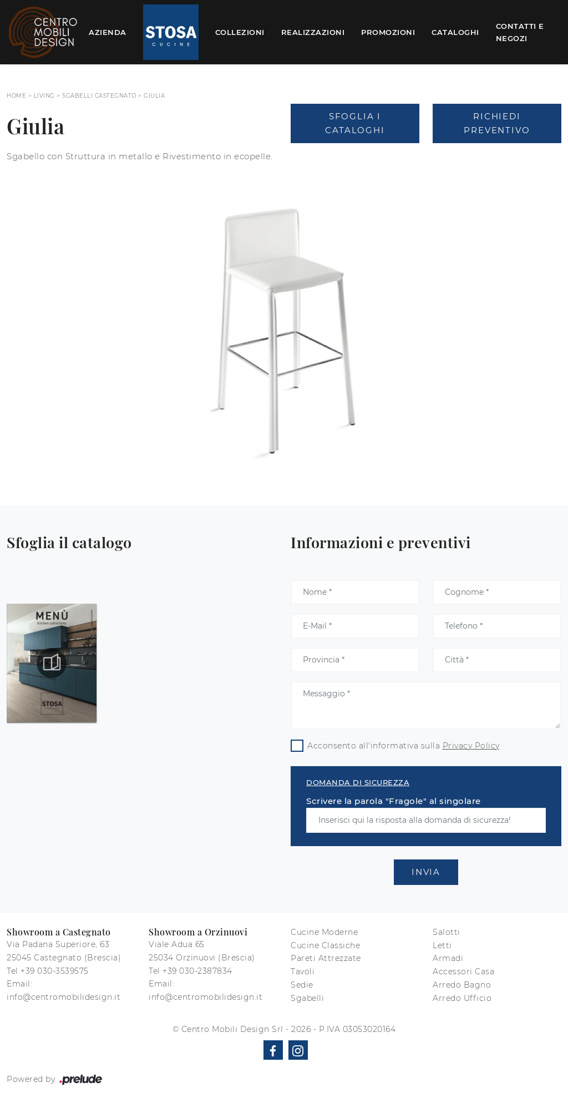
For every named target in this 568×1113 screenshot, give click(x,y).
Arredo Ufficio (462, 998)
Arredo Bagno (462, 985)
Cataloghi (455, 32)
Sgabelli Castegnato (99, 95)
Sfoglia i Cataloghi (354, 123)
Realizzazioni (313, 32)
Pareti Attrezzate (326, 958)
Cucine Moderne (324, 932)
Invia (426, 872)
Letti (442, 945)
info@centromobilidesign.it (63, 997)
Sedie (302, 985)
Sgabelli (307, 998)
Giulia (154, 95)
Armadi (448, 958)
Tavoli (303, 972)
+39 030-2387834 (197, 971)
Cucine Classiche (325, 945)
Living (44, 95)
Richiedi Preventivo (497, 123)
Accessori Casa (463, 972)
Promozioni (388, 32)
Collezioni (240, 32)
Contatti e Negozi (520, 32)
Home (16, 95)
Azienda (107, 32)
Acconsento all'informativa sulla (403, 746)
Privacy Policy (471, 746)
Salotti (446, 932)
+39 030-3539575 (55, 971)
